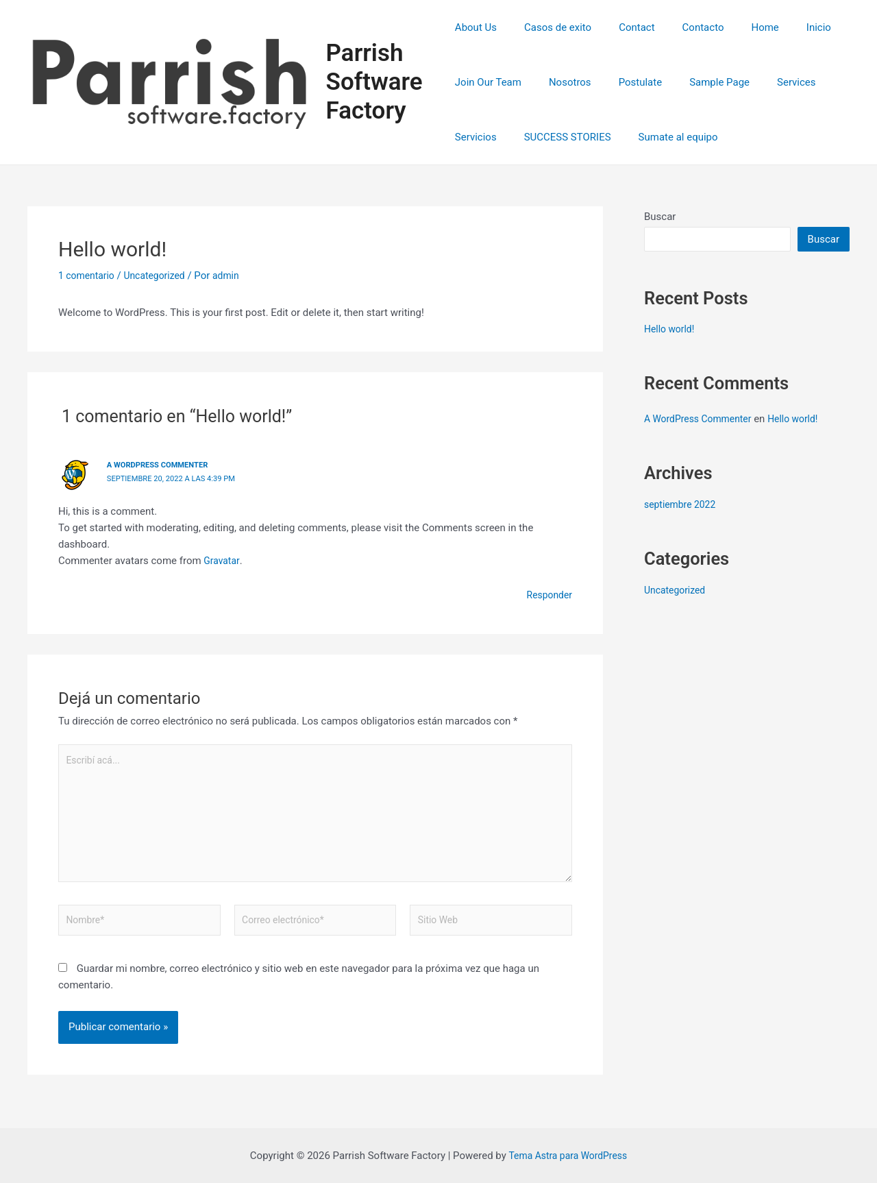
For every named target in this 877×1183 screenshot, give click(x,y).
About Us (476, 27)
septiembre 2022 (682, 504)
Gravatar (222, 560)
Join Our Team (488, 82)
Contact (623, 27)
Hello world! (671, 329)
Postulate (627, 82)
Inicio (784, 27)
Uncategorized (161, 275)
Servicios (476, 137)
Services (769, 82)
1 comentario (88, 275)
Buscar (660, 216)
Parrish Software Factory (376, 82)
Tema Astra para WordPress (567, 1155)
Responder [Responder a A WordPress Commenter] (547, 594)
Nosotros (563, 82)
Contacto (683, 27)
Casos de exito (550, 27)
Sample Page (699, 82)
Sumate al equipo (664, 137)
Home (737, 27)
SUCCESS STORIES (560, 137)
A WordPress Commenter (161, 464)
